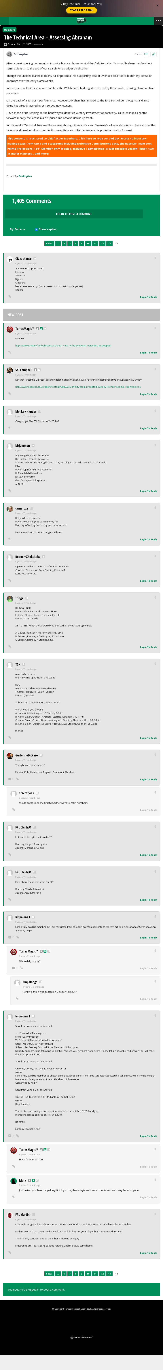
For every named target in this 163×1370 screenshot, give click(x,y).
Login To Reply (148, 311)
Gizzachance (23, 273)
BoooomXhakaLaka (28, 572)
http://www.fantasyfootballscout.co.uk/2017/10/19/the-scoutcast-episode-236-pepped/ (63, 360)
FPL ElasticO (23, 842)
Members (12, 33)
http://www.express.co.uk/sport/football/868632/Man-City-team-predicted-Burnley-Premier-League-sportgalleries (78, 402)
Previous (41, 258)
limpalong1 (22, 932)
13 (109, 258)
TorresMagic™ (24, 343)
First (49, 258)
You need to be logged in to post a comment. (36, 1304)
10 (88, 258)
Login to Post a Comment (81, 241)
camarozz (21, 523)
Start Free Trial (81, 10)
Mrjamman (22, 460)
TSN (17, 679)
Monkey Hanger (25, 426)
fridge (19, 613)
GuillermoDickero (26, 770)
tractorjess (26, 808)
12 (102, 258)
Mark (22, 1195)
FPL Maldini (22, 1229)
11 (95, 258)
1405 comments (36, 81)
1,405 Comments (31, 241)
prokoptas (25, 213)
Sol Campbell (23, 385)
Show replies (143, 243)
